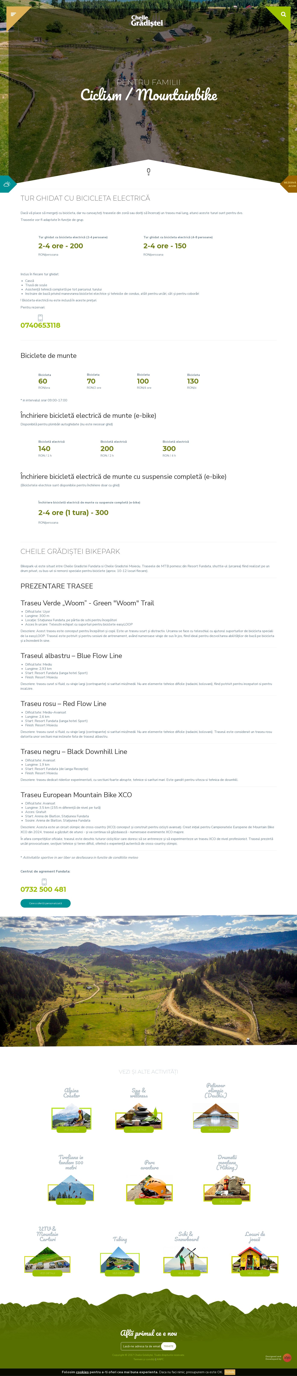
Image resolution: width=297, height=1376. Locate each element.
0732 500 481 (44, 888)
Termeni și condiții (144, 1359)
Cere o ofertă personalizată (45, 903)
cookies (82, 1372)
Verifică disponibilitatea (230, 140)
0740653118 (40, 324)
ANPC (160, 1359)
